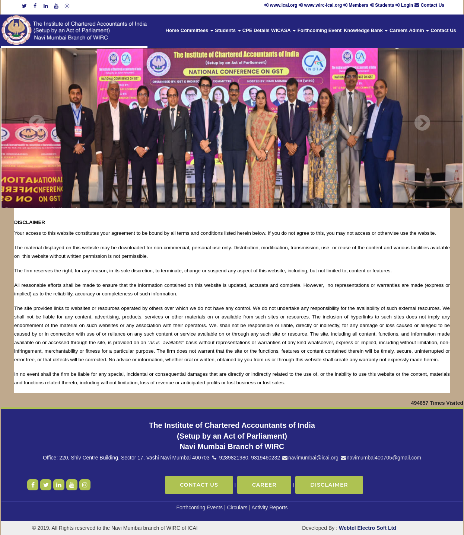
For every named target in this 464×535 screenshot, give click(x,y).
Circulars (237, 507)
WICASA (283, 30)
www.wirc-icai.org (323, 5)
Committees (197, 30)
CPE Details (256, 30)
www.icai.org (284, 5)
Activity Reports (269, 507)
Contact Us (432, 5)
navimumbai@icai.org (310, 458)
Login (407, 5)
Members (358, 5)
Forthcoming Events (199, 507)
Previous (37, 123)
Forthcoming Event (319, 30)
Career (264, 484)
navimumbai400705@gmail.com (380, 458)
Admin (419, 30)
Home (172, 30)
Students (384, 5)
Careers (398, 30)
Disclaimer (329, 484)
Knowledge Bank (366, 30)
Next (422, 123)
